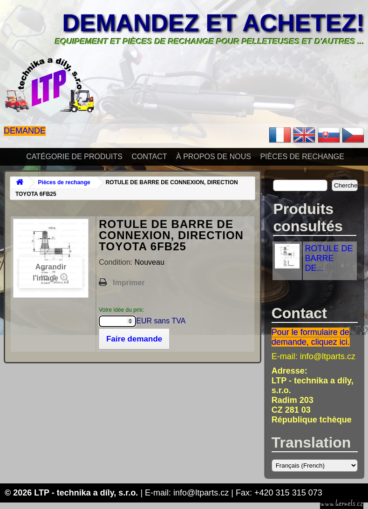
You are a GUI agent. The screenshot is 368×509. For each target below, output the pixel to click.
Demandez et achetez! (213, 22)
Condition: (117, 262)
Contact (149, 157)
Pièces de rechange (302, 157)
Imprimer (128, 283)
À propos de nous (213, 157)
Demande (25, 130)
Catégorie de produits (74, 157)
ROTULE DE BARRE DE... (329, 258)
